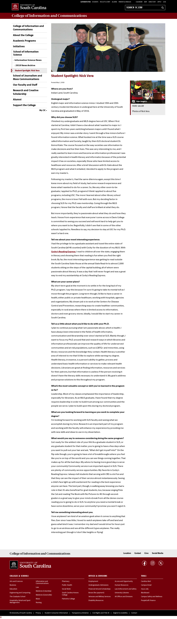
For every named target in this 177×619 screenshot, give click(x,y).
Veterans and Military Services (99, 597)
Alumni (17, 99)
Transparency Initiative (80, 613)
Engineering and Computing (20, 593)
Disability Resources (95, 600)
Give (164, 2)
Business (13, 585)
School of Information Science (26, 53)
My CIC (42, 110)
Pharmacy (65, 581)
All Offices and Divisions (123, 597)
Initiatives (19, 46)
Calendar (139, 2)
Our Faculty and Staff (25, 85)
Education (13, 589)
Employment (93, 581)
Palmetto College (68, 599)
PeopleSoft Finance (148, 600)
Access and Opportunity (124, 581)
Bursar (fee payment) (96, 593)
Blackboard (145, 593)
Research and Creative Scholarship (25, 92)
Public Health (67, 585)
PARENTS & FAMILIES (125, 2)
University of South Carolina (21, 613)
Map (145, 2)
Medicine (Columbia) (43, 591)
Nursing (38, 602)
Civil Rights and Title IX (100, 613)
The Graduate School (17, 597)
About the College (23, 35)
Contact (137, 553)
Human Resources (121, 585)
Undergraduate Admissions (98, 585)
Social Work (66, 589)
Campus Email (146, 585)
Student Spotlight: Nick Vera (27, 71)
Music (38, 599)
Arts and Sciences (16, 581)
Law (37, 587)
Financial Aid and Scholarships (99, 589)
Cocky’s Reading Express (63, 252)
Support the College (24, 105)
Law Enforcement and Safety (125, 589)
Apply (159, 2)
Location (127, 553)
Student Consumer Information (56, 613)
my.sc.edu (145, 589)
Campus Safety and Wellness (151, 597)
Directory (152, 2)
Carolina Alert (146, 581)
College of (49, 16)
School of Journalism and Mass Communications (27, 78)
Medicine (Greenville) (44, 595)
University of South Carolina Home (29, 7)
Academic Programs (24, 41)
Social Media (157, 553)
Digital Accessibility (120, 613)
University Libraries (122, 593)
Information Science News (28, 60)
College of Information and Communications (28, 28)
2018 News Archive (25, 65)
